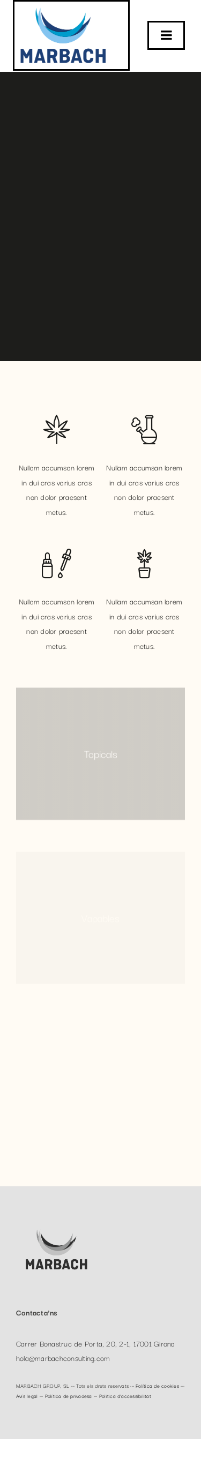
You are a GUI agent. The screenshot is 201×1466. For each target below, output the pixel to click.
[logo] (63, 6)
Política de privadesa (68, 1396)
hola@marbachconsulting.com (63, 1359)
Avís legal (27, 1396)
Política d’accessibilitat (125, 1396)
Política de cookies (157, 1385)
